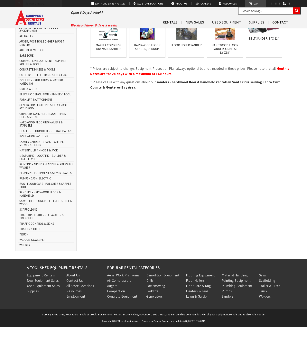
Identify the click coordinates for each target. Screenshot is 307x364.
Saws (263, 312)
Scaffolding (267, 318)
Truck (263, 328)
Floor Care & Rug (198, 323)
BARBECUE (26, 93)
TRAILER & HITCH (30, 266)
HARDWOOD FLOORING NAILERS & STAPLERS (40, 161)
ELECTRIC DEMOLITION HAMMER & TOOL (45, 131)
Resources (74, 328)
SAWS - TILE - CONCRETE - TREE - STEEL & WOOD (45, 240)
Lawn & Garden (197, 333)
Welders (265, 333)
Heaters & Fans (197, 328)
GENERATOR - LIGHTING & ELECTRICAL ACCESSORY (43, 144)
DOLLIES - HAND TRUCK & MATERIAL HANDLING (42, 119)
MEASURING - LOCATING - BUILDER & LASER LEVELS (42, 195)
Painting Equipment (236, 318)
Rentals (170, 31)
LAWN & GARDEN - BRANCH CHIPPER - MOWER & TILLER (43, 180)
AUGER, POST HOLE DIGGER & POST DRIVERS (41, 80)
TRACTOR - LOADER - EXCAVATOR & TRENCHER (41, 254)
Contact (280, 31)
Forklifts (152, 328)
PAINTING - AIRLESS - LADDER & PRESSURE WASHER (46, 203)
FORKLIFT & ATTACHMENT (35, 137)
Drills (150, 318)
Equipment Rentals (41, 312)
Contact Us (74, 318)
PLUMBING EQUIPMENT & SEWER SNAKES (45, 210)
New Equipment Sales (43, 318)
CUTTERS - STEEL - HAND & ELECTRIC (43, 112)
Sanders (227, 333)
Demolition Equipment (162, 312)
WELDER (24, 282)
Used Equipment (226, 31)
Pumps (227, 328)
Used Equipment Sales (43, 323)
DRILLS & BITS (28, 126)
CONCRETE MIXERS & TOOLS (37, 107)
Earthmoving (155, 323)
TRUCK (23, 271)
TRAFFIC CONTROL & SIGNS (36, 261)
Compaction (116, 328)
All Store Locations (80, 323)
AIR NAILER (26, 73)
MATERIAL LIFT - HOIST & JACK (38, 187)
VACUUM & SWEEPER (32, 277)
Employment (75, 333)
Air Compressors (119, 318)
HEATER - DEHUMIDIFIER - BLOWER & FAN (45, 168)
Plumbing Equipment (237, 323)
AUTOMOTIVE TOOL (31, 87)
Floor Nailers (195, 318)
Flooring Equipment (200, 312)
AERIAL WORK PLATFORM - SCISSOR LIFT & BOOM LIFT (46, 58)
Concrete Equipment (122, 333)
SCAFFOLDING (28, 247)
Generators (154, 333)
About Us (73, 312)
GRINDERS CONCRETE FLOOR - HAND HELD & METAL (42, 152)
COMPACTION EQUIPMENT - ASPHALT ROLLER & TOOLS (42, 100)
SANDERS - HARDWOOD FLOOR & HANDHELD (40, 231)
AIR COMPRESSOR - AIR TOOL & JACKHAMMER (38, 66)
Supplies (256, 31)
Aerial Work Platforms (123, 312)
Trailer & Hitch (269, 323)
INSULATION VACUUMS (33, 174)
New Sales (195, 31)
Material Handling (235, 312)
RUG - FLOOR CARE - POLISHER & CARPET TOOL (45, 223)
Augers (112, 323)
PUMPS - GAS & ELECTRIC (35, 215)
